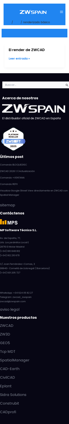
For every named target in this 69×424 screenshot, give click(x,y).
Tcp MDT (7, 351)
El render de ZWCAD (27, 49)
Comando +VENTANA (12, 177)
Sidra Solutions (13, 394)
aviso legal (9, 309)
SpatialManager (14, 360)
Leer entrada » (19, 58)
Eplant (6, 386)
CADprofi (8, 411)
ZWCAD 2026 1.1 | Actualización (17, 171)
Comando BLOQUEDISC (13, 164)
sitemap (7, 205)
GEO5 (5, 342)
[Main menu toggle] (61, 12)
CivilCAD (7, 377)
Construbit (9, 403)
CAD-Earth (9, 368)
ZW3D (5, 334)
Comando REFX (9, 184)
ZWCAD (6, 325)
